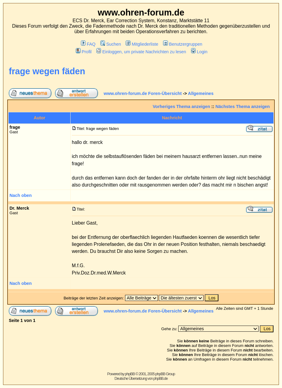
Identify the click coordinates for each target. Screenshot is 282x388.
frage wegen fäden (47, 71)
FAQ (88, 44)
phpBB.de (160, 378)
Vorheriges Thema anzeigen (181, 106)
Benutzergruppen (182, 44)
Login (199, 51)
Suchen (110, 44)
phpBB (130, 374)
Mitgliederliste (142, 44)
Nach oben (20, 195)
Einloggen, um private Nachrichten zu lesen (141, 51)
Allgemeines (201, 93)
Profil (84, 51)
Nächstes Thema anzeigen (242, 106)
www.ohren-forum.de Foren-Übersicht (143, 93)
